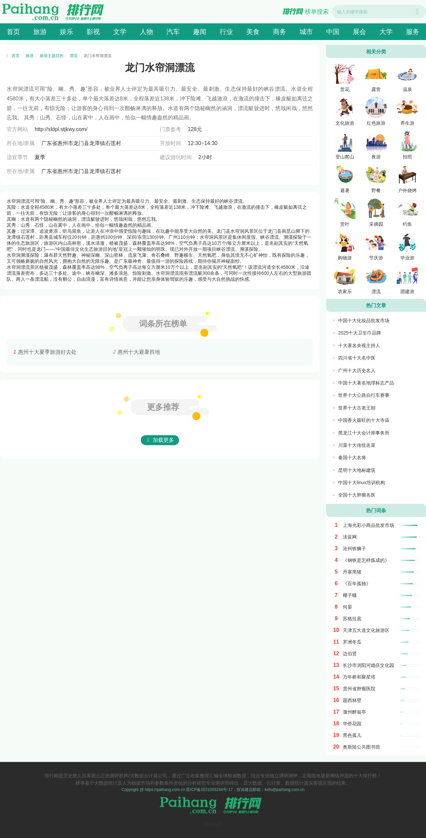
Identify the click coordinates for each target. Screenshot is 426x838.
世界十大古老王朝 (356, 407)
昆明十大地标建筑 (356, 470)
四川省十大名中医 (356, 357)
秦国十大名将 (352, 457)
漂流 (74, 56)
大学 (386, 31)
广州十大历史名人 (356, 370)
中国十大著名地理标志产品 (366, 382)
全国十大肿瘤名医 (356, 495)
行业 (226, 31)
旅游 (40, 31)
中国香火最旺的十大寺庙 (363, 420)
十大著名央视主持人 (359, 345)
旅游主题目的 (52, 56)
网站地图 (213, 824)
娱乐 (66, 31)
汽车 (173, 31)
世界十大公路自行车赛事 (363, 395)
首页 (13, 31)
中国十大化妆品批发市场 (363, 320)
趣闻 (199, 31)
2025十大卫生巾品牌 (359, 332)
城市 (306, 31)
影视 (93, 31)
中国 (332, 31)
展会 (359, 31)
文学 (119, 31)
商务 (279, 31)
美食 (253, 31)
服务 (412, 31)
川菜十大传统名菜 (356, 445)
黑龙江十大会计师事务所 (363, 433)
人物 (146, 31)
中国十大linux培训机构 (361, 482)
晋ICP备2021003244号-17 (209, 789)
